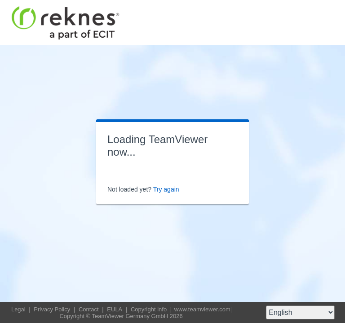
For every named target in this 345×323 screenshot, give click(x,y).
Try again (166, 189)
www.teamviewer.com (202, 309)
